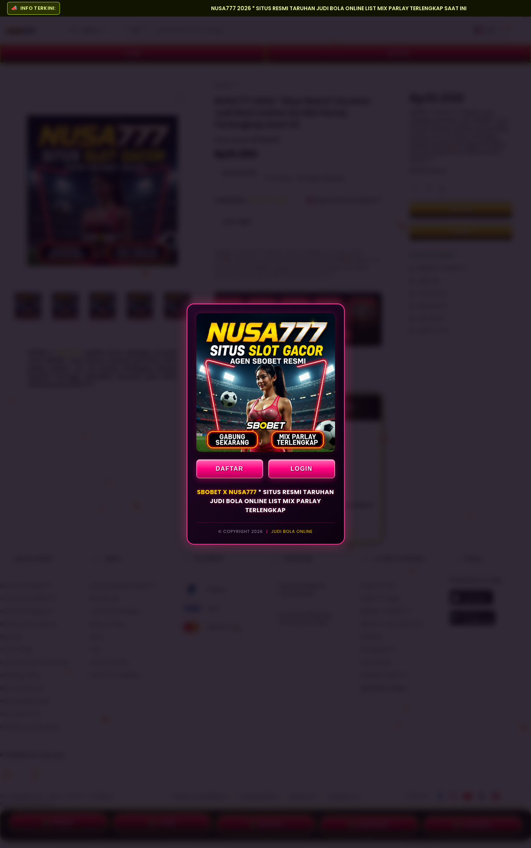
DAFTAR (229, 468)
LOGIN (301, 468)
